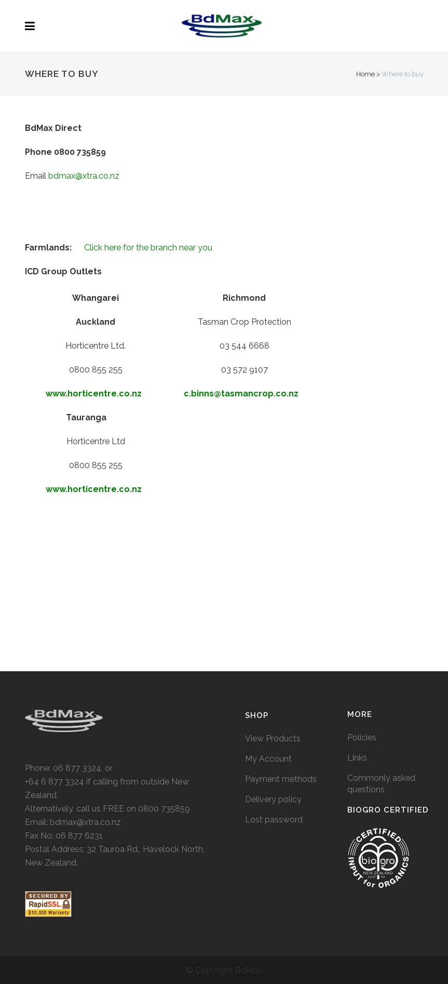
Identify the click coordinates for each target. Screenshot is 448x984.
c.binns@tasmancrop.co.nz (242, 393)
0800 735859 (164, 676)
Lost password (274, 687)
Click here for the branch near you (148, 247)
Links (357, 625)
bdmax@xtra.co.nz (83, 176)
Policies (361, 604)
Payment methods (281, 646)
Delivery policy (273, 666)
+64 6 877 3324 (54, 649)
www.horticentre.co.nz (94, 393)
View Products (273, 605)
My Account (268, 626)
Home (365, 74)
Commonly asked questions (381, 650)
